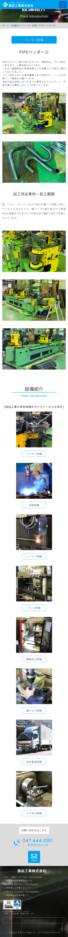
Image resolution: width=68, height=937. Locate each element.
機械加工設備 (34, 659)
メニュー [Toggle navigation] (62, 4)
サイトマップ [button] (34, 920)
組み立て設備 (34, 710)
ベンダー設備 (34, 40)
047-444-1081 (38, 840)
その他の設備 (34, 813)
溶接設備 (34, 505)
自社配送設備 (34, 762)
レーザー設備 (34, 556)
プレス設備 (34, 608)
